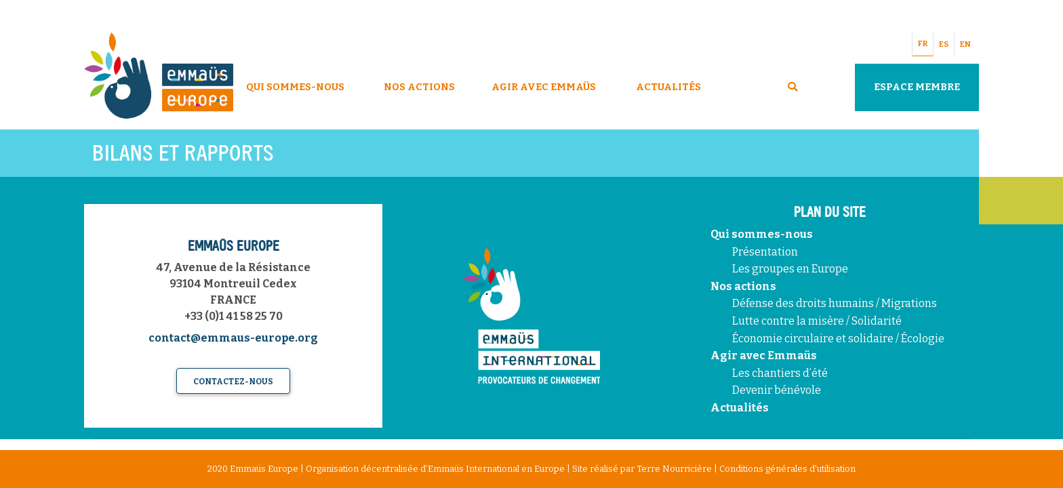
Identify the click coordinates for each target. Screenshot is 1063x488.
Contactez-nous (233, 381)
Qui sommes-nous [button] (295, 87)
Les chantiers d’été (780, 373)
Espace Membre (917, 87)
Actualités (668, 87)
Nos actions (743, 286)
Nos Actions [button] (419, 87)
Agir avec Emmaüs (544, 87)
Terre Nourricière (674, 469)
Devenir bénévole (776, 390)
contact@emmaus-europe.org (233, 337)
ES (943, 44)
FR (922, 43)
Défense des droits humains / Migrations (834, 303)
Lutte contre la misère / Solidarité (817, 320)
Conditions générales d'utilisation (787, 469)
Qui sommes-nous (761, 234)
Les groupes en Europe (790, 268)
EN (965, 44)
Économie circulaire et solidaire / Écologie (838, 338)
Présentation (765, 251)
